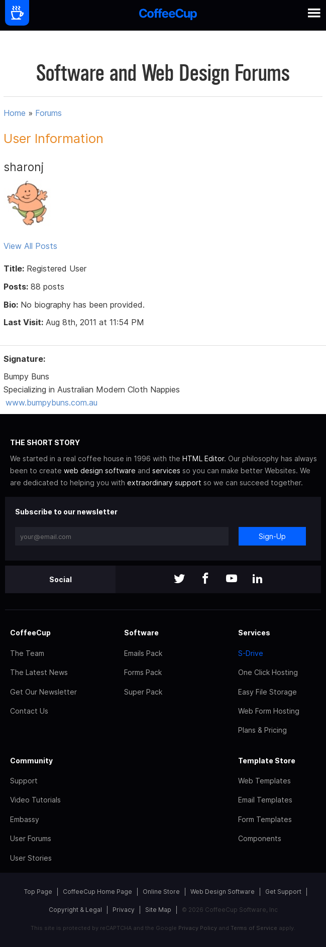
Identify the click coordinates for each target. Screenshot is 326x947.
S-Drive (250, 653)
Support (24, 780)
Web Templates (264, 780)
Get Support (283, 891)
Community (31, 760)
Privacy (124, 909)
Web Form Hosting (268, 711)
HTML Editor (203, 458)
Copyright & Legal (75, 909)
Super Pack (143, 692)
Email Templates (265, 799)
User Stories (31, 858)
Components (259, 838)
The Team (27, 653)
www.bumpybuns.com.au (51, 402)
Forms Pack (143, 672)
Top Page (38, 891)
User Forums (30, 838)
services (166, 470)
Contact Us (29, 711)
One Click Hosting (268, 672)
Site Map (158, 909)
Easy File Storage (267, 692)
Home (15, 113)
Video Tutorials (35, 799)
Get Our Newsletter (43, 692)
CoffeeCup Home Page (97, 891)
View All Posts (30, 246)
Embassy (24, 819)
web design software (100, 470)
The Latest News (39, 672)
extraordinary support (164, 482)
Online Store (161, 891)
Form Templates (265, 819)
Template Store (266, 760)
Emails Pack (143, 653)
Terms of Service (254, 927)
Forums (48, 113)
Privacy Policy (197, 927)
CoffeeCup (30, 632)
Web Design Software (222, 891)
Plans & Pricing (262, 730)
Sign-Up (272, 536)
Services (254, 632)
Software (141, 632)
